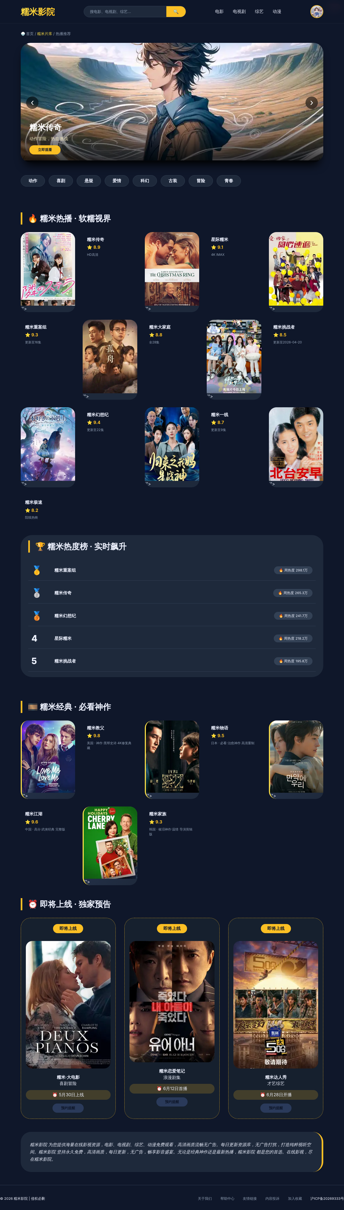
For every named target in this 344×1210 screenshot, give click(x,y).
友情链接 (250, 1198)
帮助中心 (227, 1198)
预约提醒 (68, 1108)
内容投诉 (272, 1198)
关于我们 (205, 1198)
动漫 (277, 11)
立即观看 (45, 150)
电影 (219, 11)
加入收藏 (295, 1198)
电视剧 (239, 11)
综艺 (259, 11)
